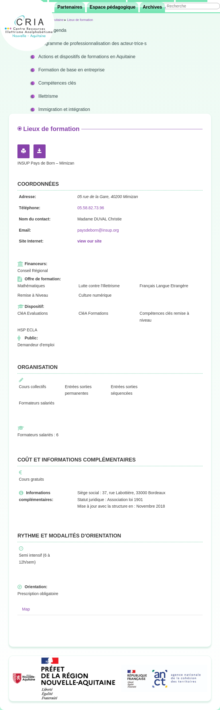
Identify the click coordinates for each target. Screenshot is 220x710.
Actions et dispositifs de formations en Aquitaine (86, 56)
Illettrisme (48, 96)
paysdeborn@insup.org (98, 230)
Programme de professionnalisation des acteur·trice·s (92, 43)
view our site (89, 241)
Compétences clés (57, 83)
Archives (152, 7)
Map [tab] (26, 609)
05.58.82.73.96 (90, 208)
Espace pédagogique (112, 7)
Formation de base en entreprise (71, 69)
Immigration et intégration (64, 109)
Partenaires (69, 7)
